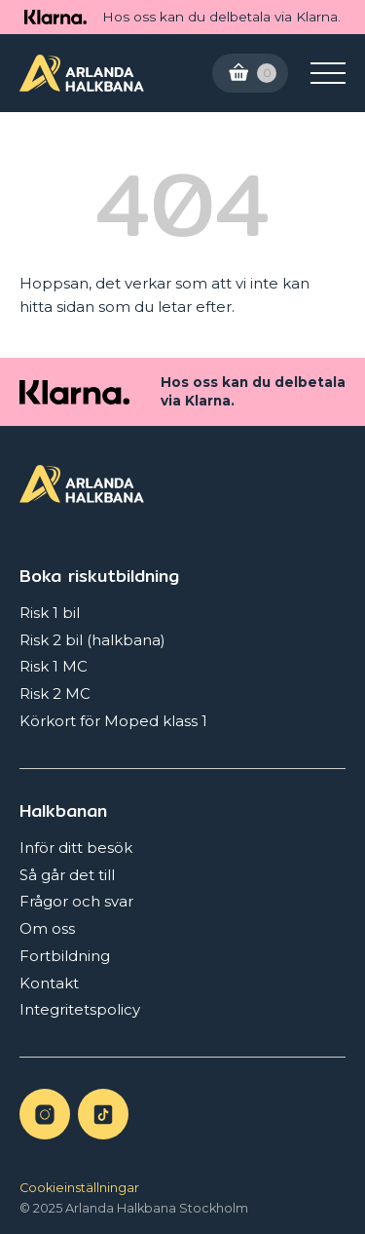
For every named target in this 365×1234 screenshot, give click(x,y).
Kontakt (49, 983)
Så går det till (67, 875)
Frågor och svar (76, 901)
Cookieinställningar (79, 1187)
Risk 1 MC (53, 666)
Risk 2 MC (55, 693)
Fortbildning (64, 955)
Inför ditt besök (75, 847)
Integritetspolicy (79, 1009)
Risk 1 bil (49, 612)
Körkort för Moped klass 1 (113, 721)
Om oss (47, 928)
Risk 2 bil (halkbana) (92, 640)
